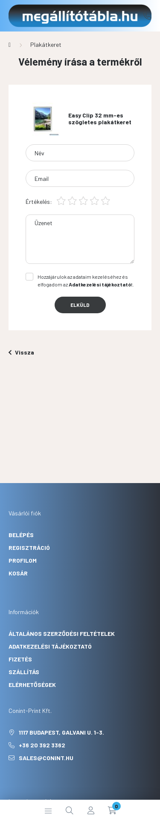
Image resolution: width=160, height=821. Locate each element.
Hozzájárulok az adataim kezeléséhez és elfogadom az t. (86, 280)
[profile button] (90, 810)
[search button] (69, 810)
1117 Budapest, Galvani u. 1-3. (61, 732)
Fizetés (20, 659)
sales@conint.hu (46, 757)
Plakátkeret (45, 44)
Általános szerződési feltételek (62, 633)
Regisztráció (29, 547)
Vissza (21, 352)
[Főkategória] (10, 44)
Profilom (23, 560)
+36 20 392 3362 (147, 15)
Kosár (18, 573)
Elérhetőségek (32, 684)
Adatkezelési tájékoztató (50, 646)
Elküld (80, 305)
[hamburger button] (48, 810)
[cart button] (112, 810)
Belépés (21, 534)
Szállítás (24, 671)
